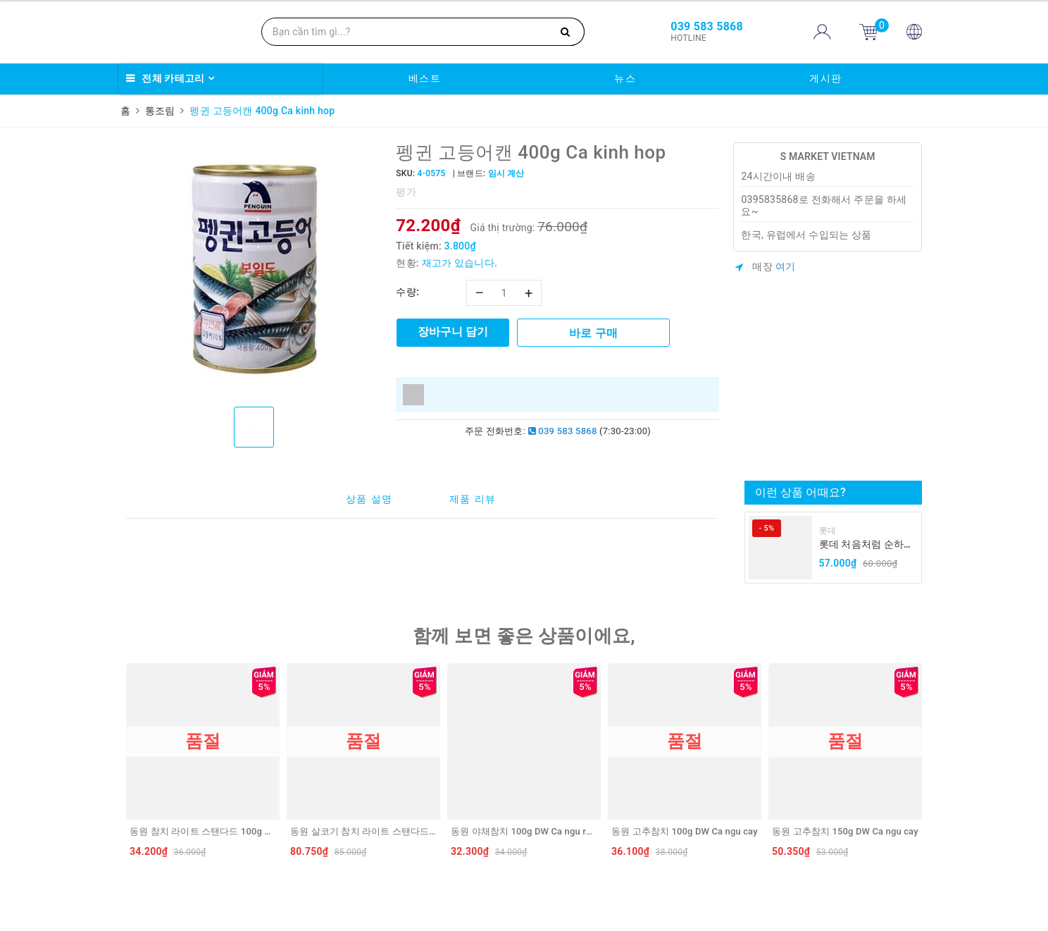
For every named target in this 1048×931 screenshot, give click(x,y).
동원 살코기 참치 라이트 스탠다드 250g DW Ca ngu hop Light (416, 831)
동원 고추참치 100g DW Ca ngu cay (684, 831)
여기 (785, 266)
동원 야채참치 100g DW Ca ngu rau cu (530, 831)
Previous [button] (122, 763)
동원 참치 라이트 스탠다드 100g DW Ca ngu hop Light (240, 831)
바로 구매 (593, 333)
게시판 (825, 78)
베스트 (425, 78)
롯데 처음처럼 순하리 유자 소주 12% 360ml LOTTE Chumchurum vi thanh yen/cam (866, 545)
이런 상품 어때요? (800, 492)
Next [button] (925, 763)
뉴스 (625, 78)
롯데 (828, 531)
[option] (254, 269)
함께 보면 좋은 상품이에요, (524, 635)
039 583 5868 (562, 431)
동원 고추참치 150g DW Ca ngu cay (845, 831)
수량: (407, 291)
